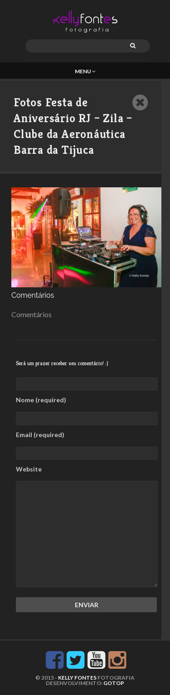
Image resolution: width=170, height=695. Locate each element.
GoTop (113, 683)
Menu (85, 71)
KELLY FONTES (77, 677)
